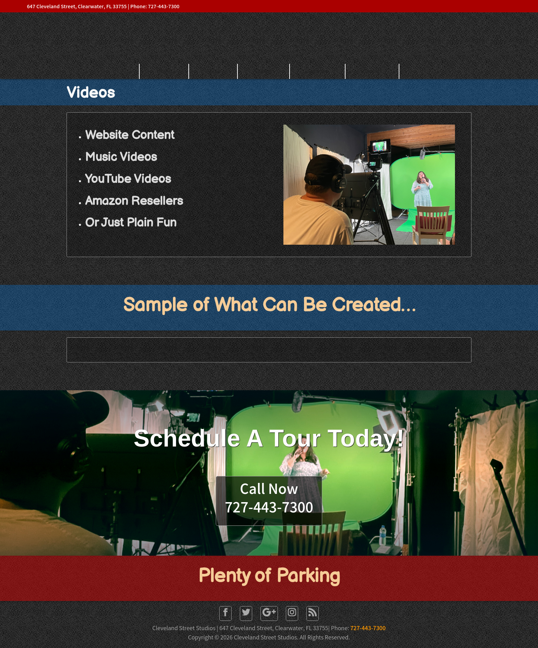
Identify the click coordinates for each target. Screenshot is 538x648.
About (213, 71)
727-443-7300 (368, 628)
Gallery (263, 71)
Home (164, 71)
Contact (372, 71)
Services (317, 71)
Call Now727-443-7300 (269, 499)
